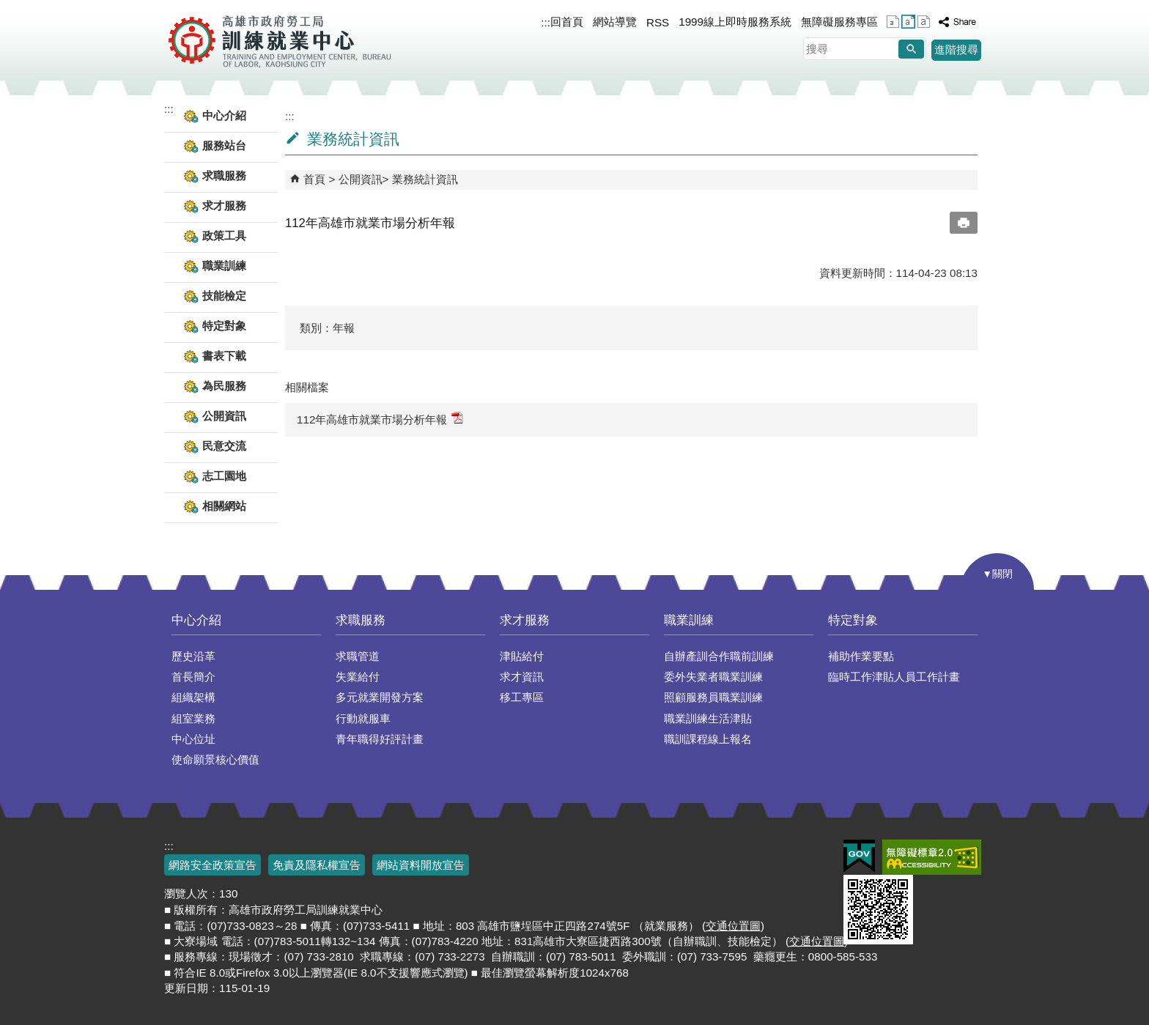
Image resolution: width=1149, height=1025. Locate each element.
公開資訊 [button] (224, 416)
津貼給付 (522, 656)
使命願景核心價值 (215, 759)
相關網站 (224, 506)
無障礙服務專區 (839, 21)
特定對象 (853, 620)
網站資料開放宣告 (421, 865)
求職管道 (358, 656)
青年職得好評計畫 (380, 739)
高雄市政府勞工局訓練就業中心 (279, 40)
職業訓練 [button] (224, 265)
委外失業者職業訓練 (713, 676)
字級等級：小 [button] (893, 21)
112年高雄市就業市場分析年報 (380, 419)
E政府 (859, 856)
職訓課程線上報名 (708, 739)
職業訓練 (689, 620)
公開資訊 (361, 179)
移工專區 (522, 697)
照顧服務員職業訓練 (713, 697)
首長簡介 (193, 676)
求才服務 (525, 620)
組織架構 (193, 697)
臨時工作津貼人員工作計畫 (894, 676)
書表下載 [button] (224, 355)
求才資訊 (522, 676)
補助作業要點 (861, 656)
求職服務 (360, 620)
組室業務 (193, 718)
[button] (911, 49)
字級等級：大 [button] (923, 21)
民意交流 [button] (224, 446)
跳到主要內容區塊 (7, 7)
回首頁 (566, 21)
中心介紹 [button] (224, 115)
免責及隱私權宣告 (317, 865)
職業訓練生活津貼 (708, 718)
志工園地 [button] (224, 476)
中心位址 (193, 739)
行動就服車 (363, 718)
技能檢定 (224, 295)
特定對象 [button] (224, 325)
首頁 (314, 179)
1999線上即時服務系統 (735, 21)
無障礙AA (931, 857)
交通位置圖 (733, 925)
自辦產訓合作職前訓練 (719, 656)
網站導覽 (615, 21)
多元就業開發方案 (380, 697)
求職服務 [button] (224, 175)
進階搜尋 (956, 49)
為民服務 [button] (224, 386)
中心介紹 (196, 620)
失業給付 (358, 676)
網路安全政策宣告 (212, 865)
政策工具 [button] (224, 235)
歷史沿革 (193, 656)
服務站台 (224, 145)
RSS (657, 22)
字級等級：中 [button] (908, 22)
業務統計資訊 (425, 179)
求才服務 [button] (224, 205)
